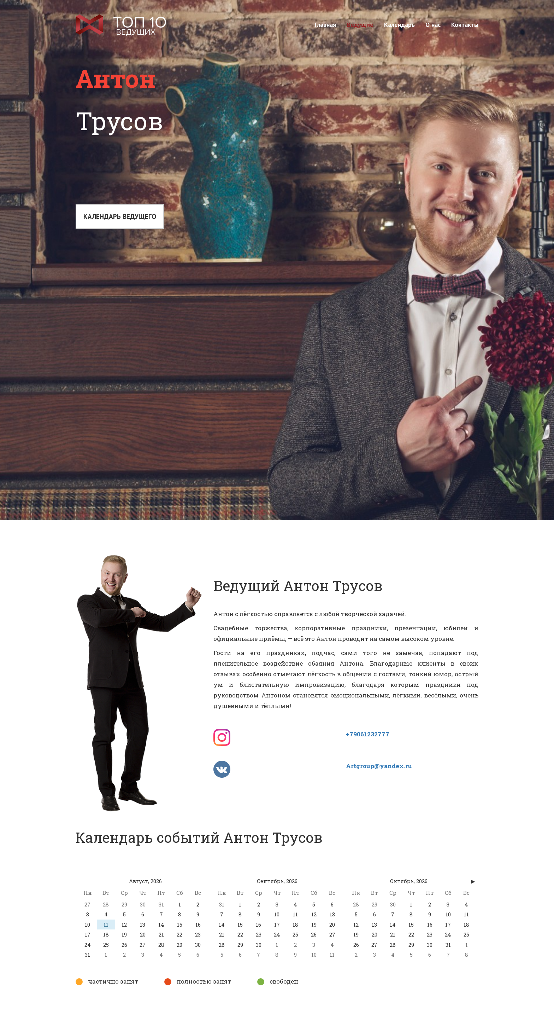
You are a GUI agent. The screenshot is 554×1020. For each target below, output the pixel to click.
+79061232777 (367, 734)
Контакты (464, 25)
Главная (325, 25)
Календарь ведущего (120, 217)
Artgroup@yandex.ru (379, 766)
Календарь (399, 25)
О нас (433, 25)
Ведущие (360, 25)
